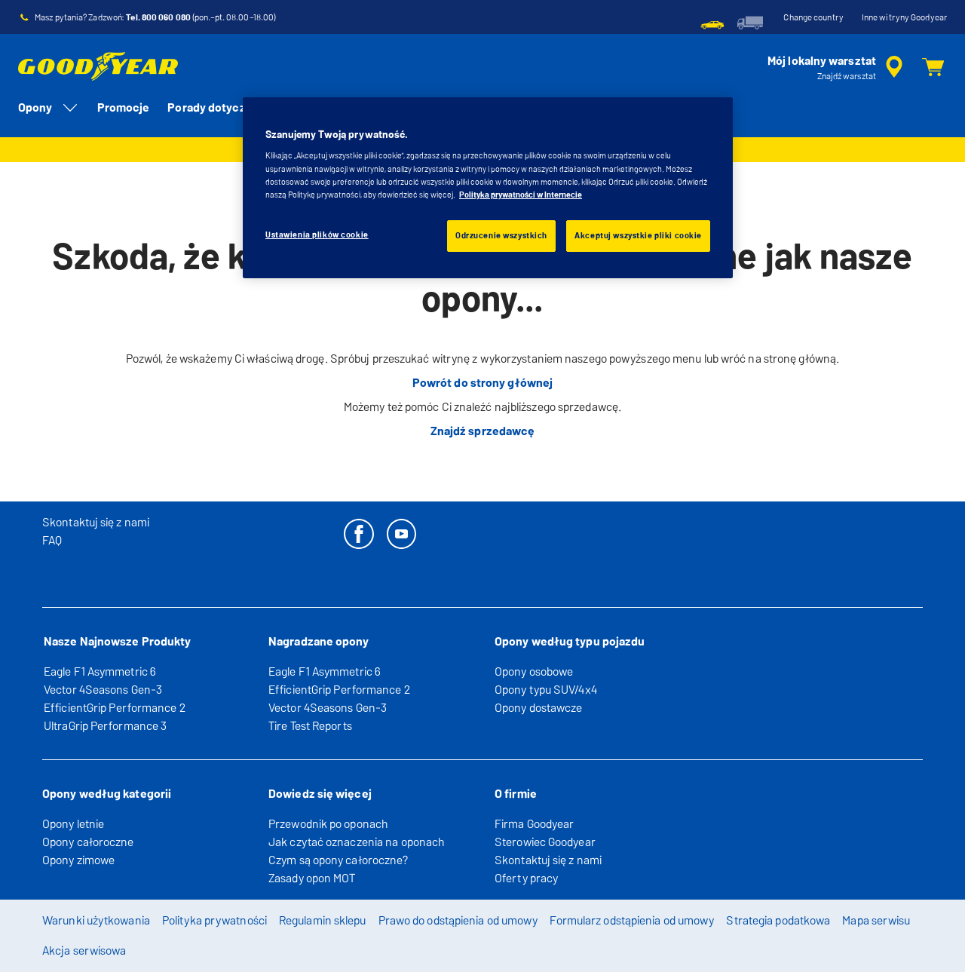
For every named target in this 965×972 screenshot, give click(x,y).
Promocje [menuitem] (123, 107)
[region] (488, 187)
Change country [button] (813, 17)
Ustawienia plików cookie (317, 234)
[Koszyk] (933, 67)
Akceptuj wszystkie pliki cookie (638, 235)
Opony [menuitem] (48, 108)
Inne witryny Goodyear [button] (904, 17)
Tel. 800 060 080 (158, 17)
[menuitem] (712, 22)
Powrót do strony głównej (482, 383)
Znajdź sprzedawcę (482, 431)
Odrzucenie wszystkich (501, 235)
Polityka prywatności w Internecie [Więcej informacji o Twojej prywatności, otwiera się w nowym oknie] (520, 194)
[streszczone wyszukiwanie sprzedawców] (837, 67)
